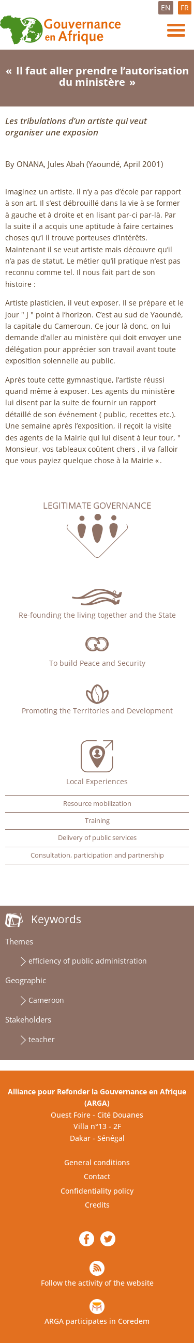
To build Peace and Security (97, 663)
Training (97, 820)
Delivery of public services (97, 837)
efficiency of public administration (87, 961)
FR (185, 7)
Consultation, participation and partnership (97, 855)
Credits (97, 1205)
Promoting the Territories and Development (97, 710)
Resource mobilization (97, 803)
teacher (41, 1039)
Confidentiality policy (97, 1191)
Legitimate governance (97, 505)
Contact (97, 1176)
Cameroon (46, 1000)
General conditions (97, 1162)
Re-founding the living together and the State (97, 615)
